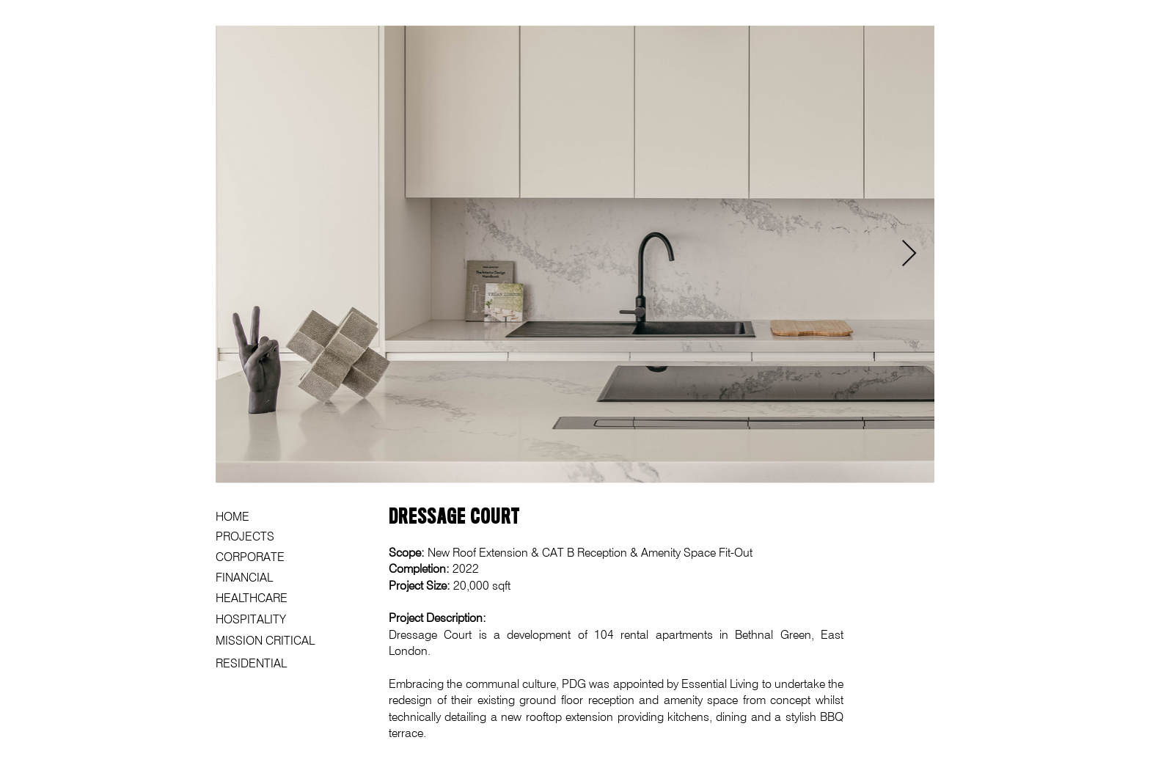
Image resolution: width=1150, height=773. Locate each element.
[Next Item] (909, 254)
